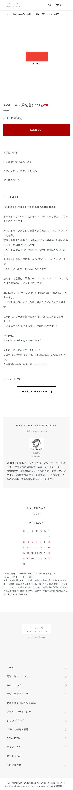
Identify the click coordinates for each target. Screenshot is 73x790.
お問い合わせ (14, 764)
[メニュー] (68, 5)
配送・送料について (17, 676)
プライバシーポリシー (19, 711)
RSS (9, 738)
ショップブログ (15, 720)
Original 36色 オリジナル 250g (48, 14)
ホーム (6, 14)
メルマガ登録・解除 (17, 729)
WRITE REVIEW (35, 391)
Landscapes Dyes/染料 (22, 14)
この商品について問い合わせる (20, 171)
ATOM (17, 738)
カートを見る (14, 755)
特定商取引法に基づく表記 (17, 161)
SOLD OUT (36, 129)
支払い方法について (17, 694)
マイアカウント (15, 747)
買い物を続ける (11, 180)
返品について (10, 152)
